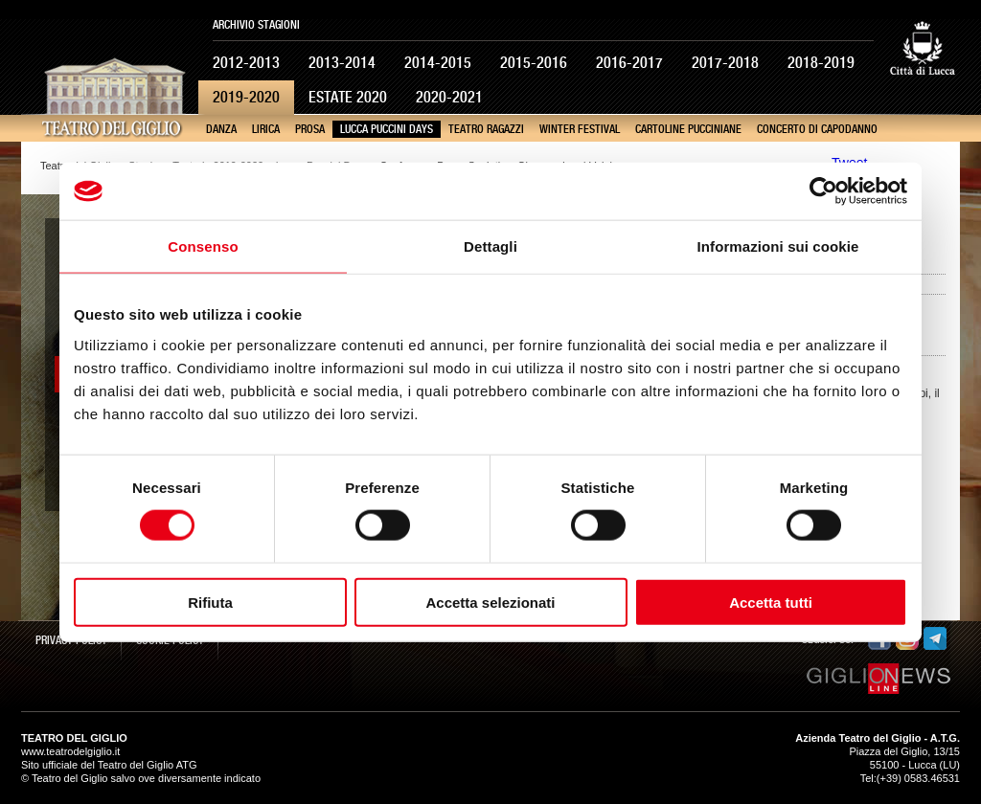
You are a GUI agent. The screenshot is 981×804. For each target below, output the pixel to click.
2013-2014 (342, 63)
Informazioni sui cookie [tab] (778, 246)
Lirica (266, 129)
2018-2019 (821, 63)
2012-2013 (246, 63)
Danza (221, 129)
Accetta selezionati (490, 601)
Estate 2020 (347, 97)
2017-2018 (725, 63)
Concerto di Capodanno (817, 129)
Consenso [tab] (203, 246)
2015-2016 (533, 63)
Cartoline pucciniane (688, 129)
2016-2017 (629, 63)
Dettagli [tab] (490, 246)
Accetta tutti (770, 601)
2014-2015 (437, 63)
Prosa (310, 129)
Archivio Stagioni (256, 25)
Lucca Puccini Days (386, 129)
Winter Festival (579, 129)
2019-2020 (246, 97)
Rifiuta (210, 601)
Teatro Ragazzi (486, 129)
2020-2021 (449, 97)
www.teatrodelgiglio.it (70, 751)
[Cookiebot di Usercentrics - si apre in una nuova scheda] (823, 191)
